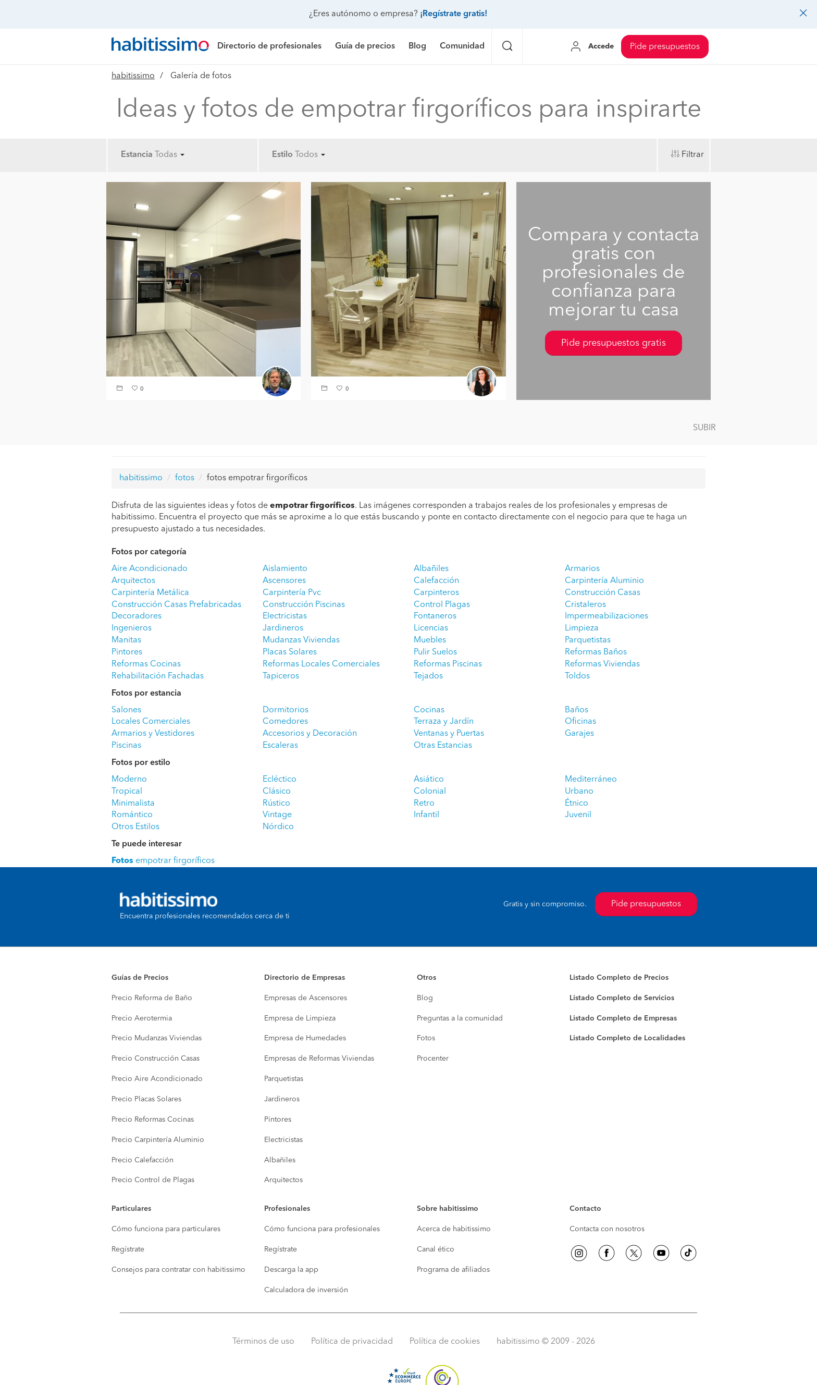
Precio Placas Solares (146, 1099)
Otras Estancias (443, 746)
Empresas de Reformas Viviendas (319, 1058)
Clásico (277, 791)
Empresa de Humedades (305, 1038)
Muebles (430, 640)
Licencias (431, 628)
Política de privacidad (352, 1342)
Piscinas (126, 746)
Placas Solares (290, 652)
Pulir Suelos (435, 652)
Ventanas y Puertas (449, 734)
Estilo (282, 155)
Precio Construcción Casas (156, 1058)
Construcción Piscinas (304, 605)
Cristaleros (585, 605)
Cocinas (429, 710)
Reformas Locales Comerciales (321, 664)
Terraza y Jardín (444, 722)
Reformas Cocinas (146, 664)
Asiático (429, 779)
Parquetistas (588, 640)
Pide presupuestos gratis (613, 343)
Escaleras (280, 746)
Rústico (276, 803)
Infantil (426, 815)
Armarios (582, 569)
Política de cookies (445, 1342)
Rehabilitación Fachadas (158, 676)
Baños (576, 710)
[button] (121, 389)
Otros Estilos (135, 827)
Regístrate (128, 1249)
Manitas (126, 640)
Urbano (579, 791)
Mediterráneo (591, 779)
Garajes (579, 734)
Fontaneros (435, 616)
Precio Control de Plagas (153, 1180)
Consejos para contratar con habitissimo (178, 1269)
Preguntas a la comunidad (460, 1018)
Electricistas (285, 616)
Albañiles (431, 569)
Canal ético (435, 1249)
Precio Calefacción (143, 1160)
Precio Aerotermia (142, 1018)
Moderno (129, 779)
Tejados (428, 676)
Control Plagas (442, 605)
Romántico (132, 815)
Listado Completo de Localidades (627, 1038)
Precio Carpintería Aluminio (158, 1140)
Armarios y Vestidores (153, 734)
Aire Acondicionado (150, 569)
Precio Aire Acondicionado (157, 1079)
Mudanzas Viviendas (301, 640)
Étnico (576, 803)
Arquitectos (133, 581)
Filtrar (693, 155)
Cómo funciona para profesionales (322, 1229)
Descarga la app (291, 1269)
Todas (169, 155)
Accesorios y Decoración (310, 734)
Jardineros (283, 628)
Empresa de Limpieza (300, 1018)
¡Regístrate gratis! (453, 14)
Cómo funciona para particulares (166, 1229)
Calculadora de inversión (306, 1290)
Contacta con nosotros (607, 1229)
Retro (424, 803)
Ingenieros (132, 628)
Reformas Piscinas (448, 664)
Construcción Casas (602, 593)
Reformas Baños (596, 652)
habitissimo (133, 76)
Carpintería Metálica (150, 593)
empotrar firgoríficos (163, 861)
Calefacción (436, 581)
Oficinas (580, 722)
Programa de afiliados (453, 1269)
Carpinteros (436, 593)
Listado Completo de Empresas (623, 1018)
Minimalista (133, 803)
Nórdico (278, 827)
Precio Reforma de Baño (152, 998)
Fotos (426, 1038)
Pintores (127, 652)
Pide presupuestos (665, 47)
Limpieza (582, 628)
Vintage (277, 815)
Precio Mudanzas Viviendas (157, 1038)
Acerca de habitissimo (454, 1229)
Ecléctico (279, 779)
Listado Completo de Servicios (622, 998)
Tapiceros (281, 676)
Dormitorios (285, 710)
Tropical (127, 791)
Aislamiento (285, 569)
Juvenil (578, 815)
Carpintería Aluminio (604, 581)
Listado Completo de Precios (619, 977)
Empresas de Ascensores (305, 998)
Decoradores (137, 616)
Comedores (285, 722)
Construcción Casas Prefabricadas (176, 605)
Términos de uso (263, 1342)
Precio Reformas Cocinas (153, 1119)
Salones (126, 710)
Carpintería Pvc (292, 593)
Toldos (577, 676)
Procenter (433, 1058)
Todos (310, 155)
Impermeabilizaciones (606, 616)
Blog (425, 998)
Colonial (430, 791)
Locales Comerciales (151, 722)
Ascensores (284, 581)
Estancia (137, 155)
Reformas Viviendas (602, 664)
